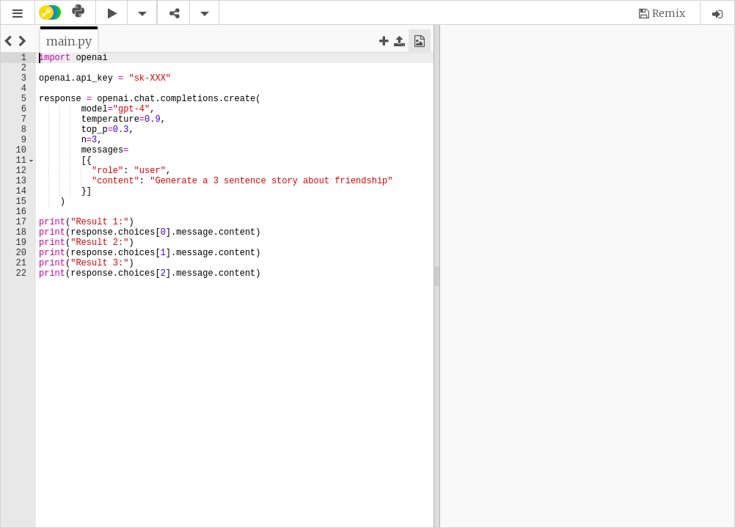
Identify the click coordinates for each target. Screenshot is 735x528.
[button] (17, 13)
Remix (668, 13)
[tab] (69, 41)
